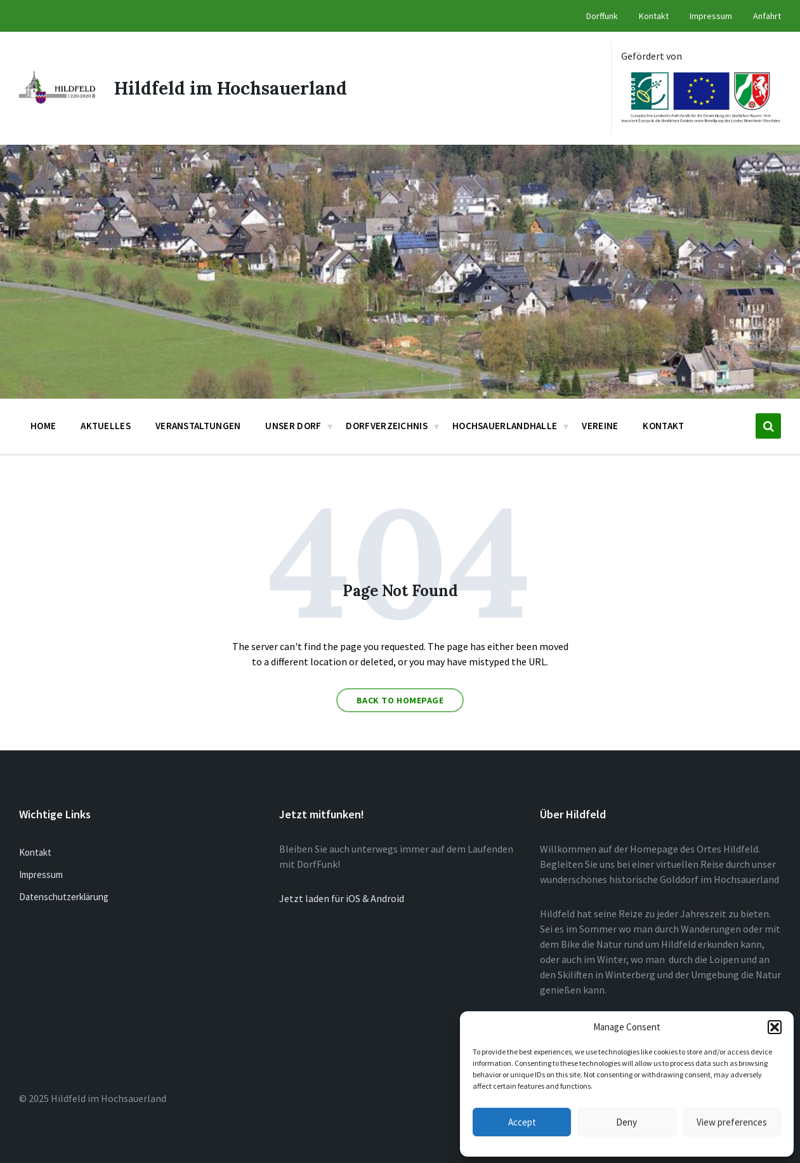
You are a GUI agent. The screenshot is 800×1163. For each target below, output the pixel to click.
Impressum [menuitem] (711, 16)
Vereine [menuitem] (600, 426)
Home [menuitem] (43, 426)
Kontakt (35, 852)
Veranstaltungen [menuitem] (198, 426)
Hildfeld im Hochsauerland (230, 88)
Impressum (41, 874)
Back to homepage (400, 700)
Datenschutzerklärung (63, 897)
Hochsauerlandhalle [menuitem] (504, 426)
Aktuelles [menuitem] (106, 426)
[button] (774, 1027)
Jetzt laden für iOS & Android (341, 898)
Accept (522, 1122)
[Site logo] (57, 99)
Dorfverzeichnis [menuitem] (387, 426)
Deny (626, 1122)
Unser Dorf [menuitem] (293, 426)
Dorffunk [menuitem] (602, 16)
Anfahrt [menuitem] (767, 16)
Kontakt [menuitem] (654, 16)
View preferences (732, 1122)
